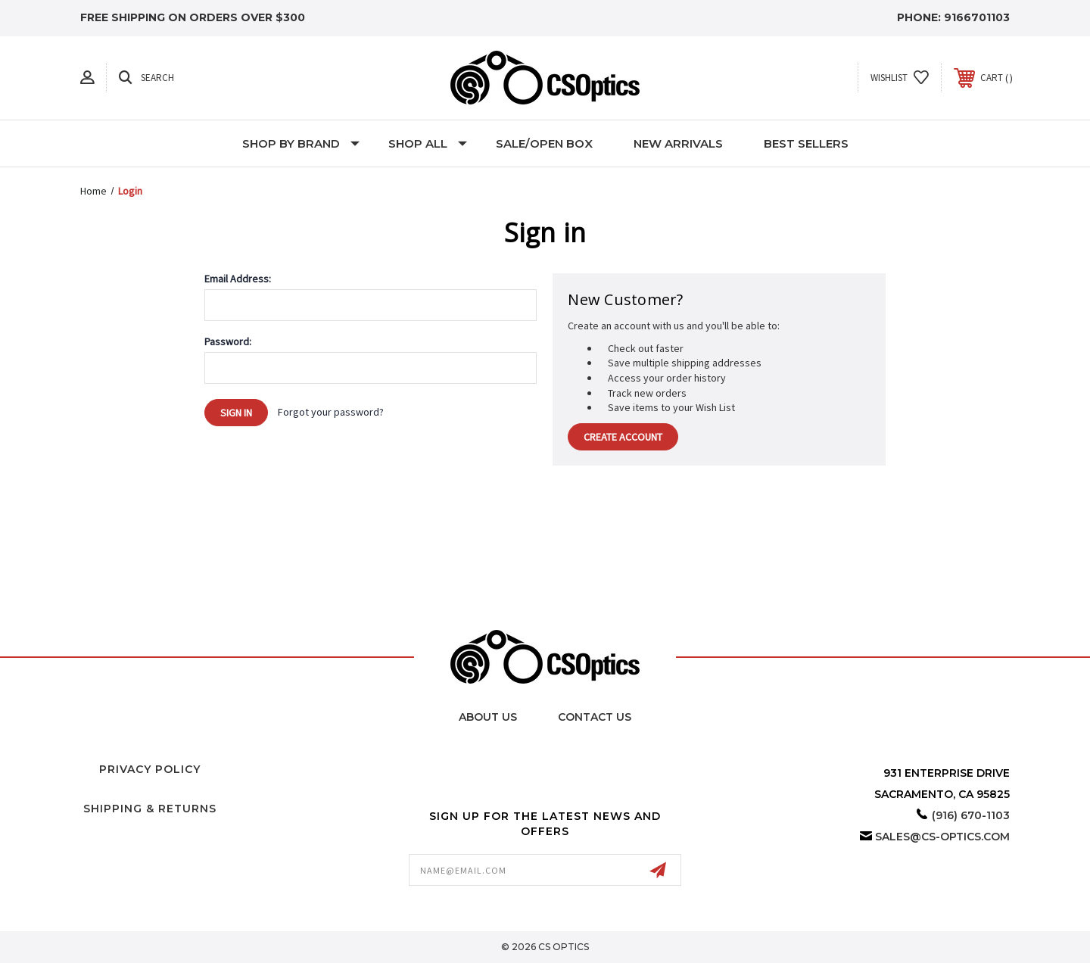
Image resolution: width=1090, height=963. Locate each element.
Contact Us (594, 717)
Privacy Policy (150, 769)
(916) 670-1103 (971, 815)
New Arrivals (678, 143)
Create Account (623, 437)
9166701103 (977, 17)
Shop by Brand (301, 143)
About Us (488, 717)
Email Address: (237, 278)
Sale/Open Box (544, 143)
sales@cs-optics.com (942, 836)
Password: (227, 341)
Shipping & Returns (149, 808)
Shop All (427, 143)
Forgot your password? (331, 412)
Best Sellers (806, 143)
